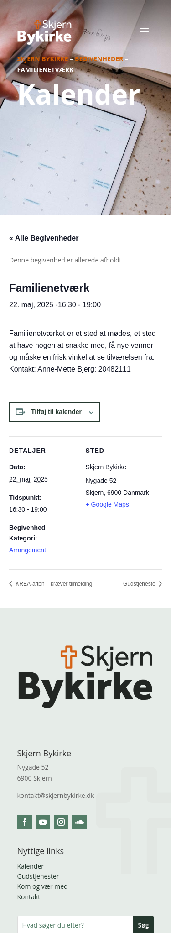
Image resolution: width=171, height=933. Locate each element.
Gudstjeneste (140, 584)
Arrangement (27, 550)
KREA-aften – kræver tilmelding (53, 584)
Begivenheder (99, 58)
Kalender (30, 866)
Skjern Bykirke (42, 58)
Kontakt (29, 896)
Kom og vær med (42, 886)
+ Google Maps (107, 504)
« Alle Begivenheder (43, 238)
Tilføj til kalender (56, 411)
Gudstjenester (38, 876)
